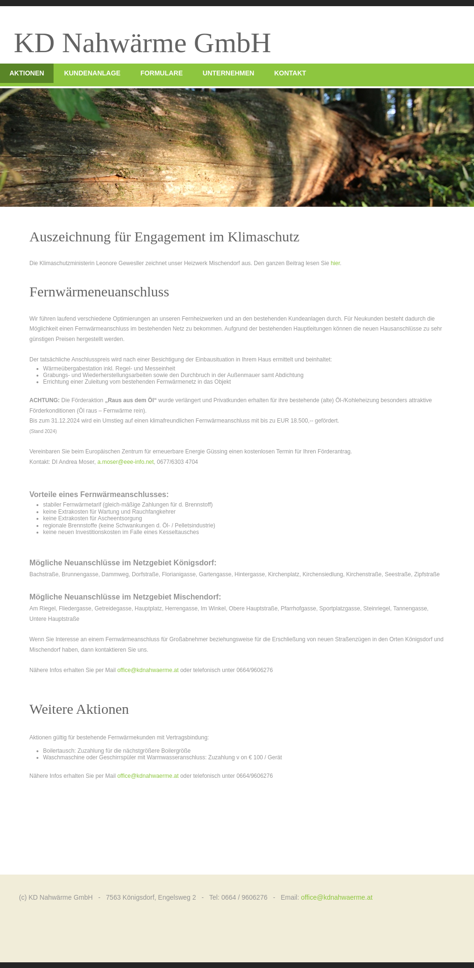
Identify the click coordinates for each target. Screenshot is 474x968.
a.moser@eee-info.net (125, 462)
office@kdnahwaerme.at (147, 670)
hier (335, 263)
